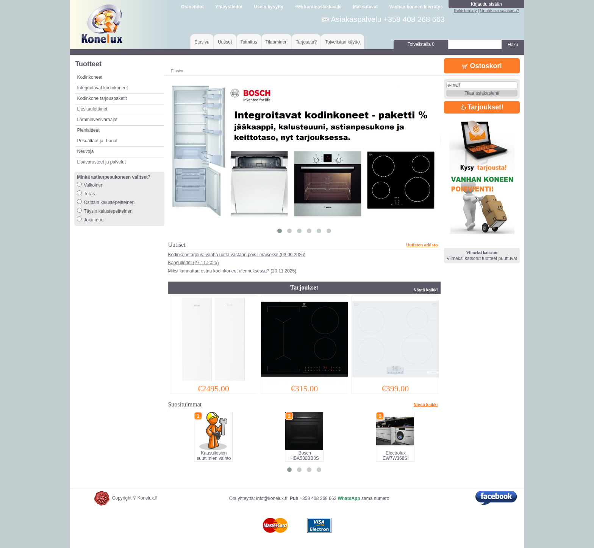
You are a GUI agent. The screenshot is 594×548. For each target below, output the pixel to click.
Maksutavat (365, 6)
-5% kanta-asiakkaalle (318, 6)
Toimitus (249, 42)
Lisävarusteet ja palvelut (101, 162)
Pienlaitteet (88, 130)
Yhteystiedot (228, 6)
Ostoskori (482, 66)
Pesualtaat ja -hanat (97, 140)
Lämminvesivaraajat (97, 119)
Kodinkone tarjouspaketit (102, 98)
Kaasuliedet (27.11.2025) (193, 262)
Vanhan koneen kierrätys (415, 6)
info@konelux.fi (271, 498)
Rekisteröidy (465, 10)
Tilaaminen (277, 42)
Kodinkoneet (89, 77)
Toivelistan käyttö (342, 42)
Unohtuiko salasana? (499, 10)
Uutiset (225, 42)
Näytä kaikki (426, 290)
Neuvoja (85, 151)
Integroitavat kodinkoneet (102, 87)
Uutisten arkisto (422, 245)
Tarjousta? (306, 42)
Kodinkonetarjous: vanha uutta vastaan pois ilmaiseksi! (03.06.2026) (236, 254)
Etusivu (201, 42)
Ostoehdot (192, 6)
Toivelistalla (421, 44)
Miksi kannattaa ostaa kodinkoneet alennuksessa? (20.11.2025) (232, 271)
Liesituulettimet (92, 109)
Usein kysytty (268, 6)
